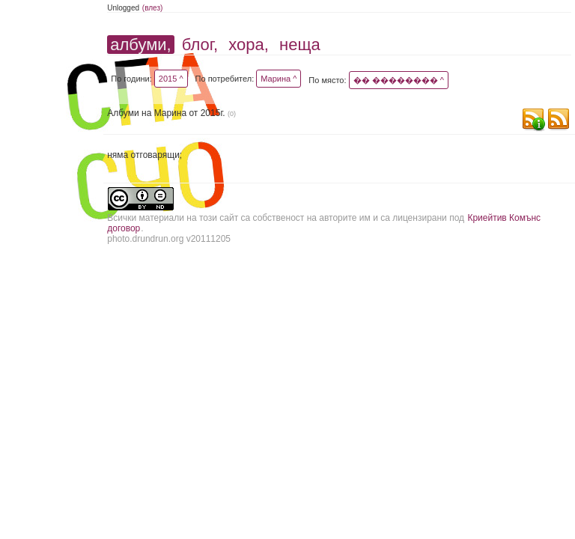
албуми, (140, 44)
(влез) (152, 8)
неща (299, 44)
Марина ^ (278, 78)
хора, (248, 44)
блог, (200, 44)
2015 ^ (171, 78)
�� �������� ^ (398, 80)
